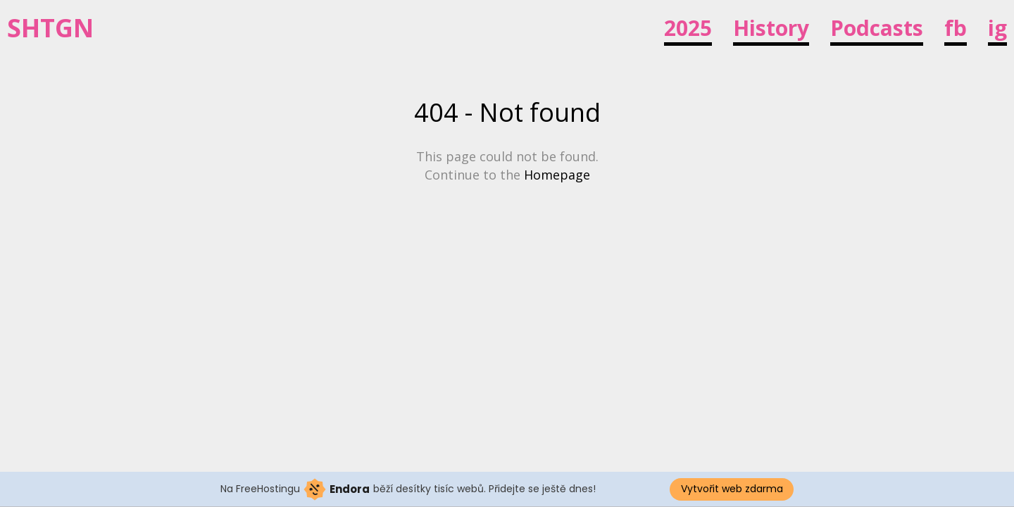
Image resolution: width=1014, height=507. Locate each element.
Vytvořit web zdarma (732, 489)
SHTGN (50, 28)
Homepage (557, 174)
